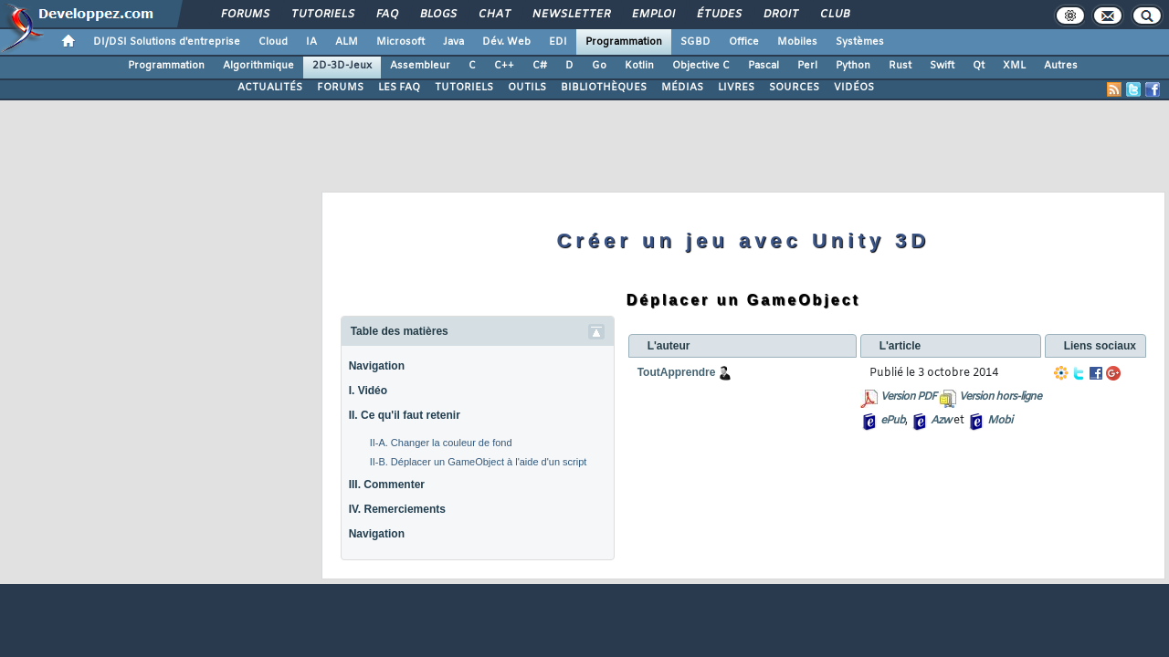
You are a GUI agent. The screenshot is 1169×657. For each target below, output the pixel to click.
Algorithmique (258, 65)
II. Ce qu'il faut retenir (404, 415)
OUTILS (527, 87)
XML (1014, 65)
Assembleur (420, 65)
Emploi (652, 14)
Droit (780, 14)
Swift (942, 65)
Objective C (701, 65)
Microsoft (400, 42)
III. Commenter (387, 484)
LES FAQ (399, 87)
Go (599, 65)
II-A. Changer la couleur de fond (441, 442)
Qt (979, 65)
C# (539, 65)
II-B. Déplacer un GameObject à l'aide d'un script (478, 461)
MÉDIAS (682, 87)
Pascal (763, 65)
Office (744, 42)
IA (311, 42)
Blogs (437, 14)
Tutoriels (322, 14)
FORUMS (340, 87)
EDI (558, 42)
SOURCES (794, 87)
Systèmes (860, 42)
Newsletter (570, 14)
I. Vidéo (368, 390)
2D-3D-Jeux (342, 65)
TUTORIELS (464, 87)
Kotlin (639, 65)
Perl (807, 65)
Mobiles (797, 42)
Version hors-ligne (1000, 397)
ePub (892, 420)
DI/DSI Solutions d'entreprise (166, 42)
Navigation (377, 366)
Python (853, 65)
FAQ (386, 14)
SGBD (695, 42)
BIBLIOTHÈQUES (604, 87)
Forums (244, 14)
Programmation (623, 42)
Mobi (999, 420)
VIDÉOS (854, 87)
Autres (1061, 65)
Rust (900, 65)
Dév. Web (506, 42)
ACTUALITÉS (269, 87)
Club (833, 14)
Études (718, 14)
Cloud (273, 42)
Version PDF (908, 397)
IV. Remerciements (397, 509)
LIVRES (736, 87)
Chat (493, 14)
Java (453, 42)
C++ (504, 65)
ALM (346, 42)
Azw (941, 420)
